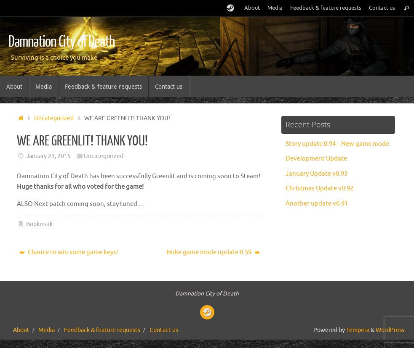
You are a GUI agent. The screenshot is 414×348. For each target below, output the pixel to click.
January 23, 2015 (48, 156)
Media (275, 8)
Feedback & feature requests (325, 8)
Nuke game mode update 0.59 (213, 252)
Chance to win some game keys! (68, 252)
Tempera (357, 330)
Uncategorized (54, 118)
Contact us (382, 8)
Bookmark (39, 224)
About (252, 8)
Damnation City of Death (61, 42)
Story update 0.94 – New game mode (337, 144)
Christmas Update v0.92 (319, 188)
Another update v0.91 (317, 204)
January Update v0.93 (316, 174)
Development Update (316, 159)
